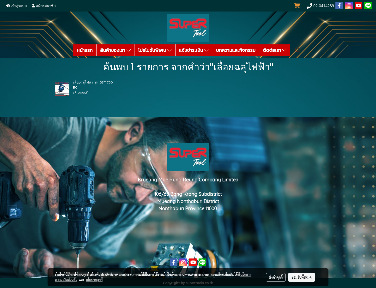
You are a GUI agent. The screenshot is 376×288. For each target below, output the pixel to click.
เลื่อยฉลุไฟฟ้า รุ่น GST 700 (93, 82)
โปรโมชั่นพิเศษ (155, 50)
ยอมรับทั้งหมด (301, 277)
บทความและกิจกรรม (235, 50)
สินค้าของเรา (115, 50)
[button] (297, 50)
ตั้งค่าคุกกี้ (276, 277)
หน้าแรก (85, 50)
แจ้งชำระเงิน (194, 50)
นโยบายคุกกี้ (94, 279)
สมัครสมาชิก (44, 6)
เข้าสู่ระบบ (16, 6)
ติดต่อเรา (274, 50)
